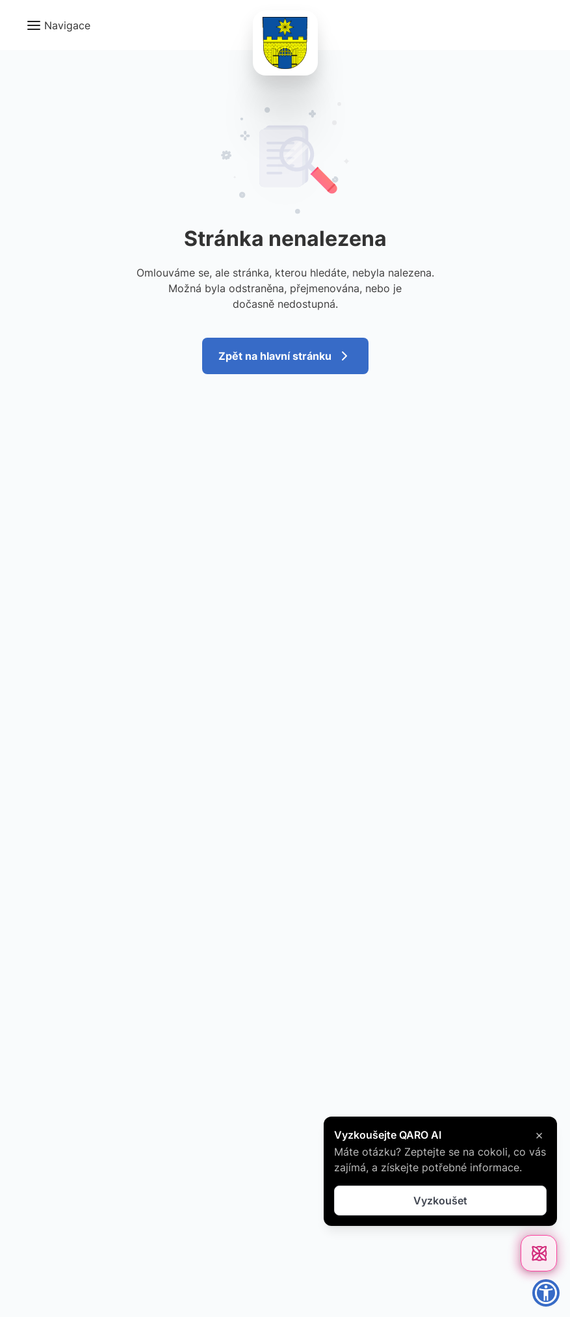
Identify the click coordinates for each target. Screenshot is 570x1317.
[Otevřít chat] (539, 1253)
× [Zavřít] (539, 1135)
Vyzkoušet (440, 1200)
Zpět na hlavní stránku (285, 356)
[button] (58, 25)
